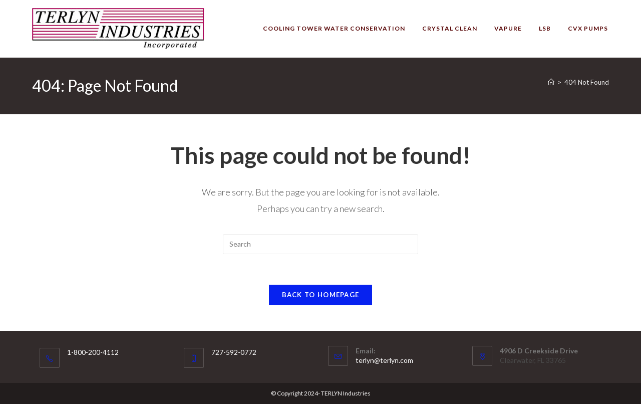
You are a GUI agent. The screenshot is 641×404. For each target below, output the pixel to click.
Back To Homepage (321, 295)
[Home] (551, 82)
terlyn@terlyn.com (384, 360)
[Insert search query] (320, 244)
